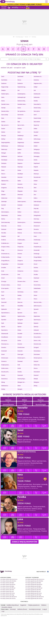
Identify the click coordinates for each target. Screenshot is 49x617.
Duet (2, 295)
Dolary (19, 215)
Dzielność (4, 351)
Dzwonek (20, 375)
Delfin (19, 153)
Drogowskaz (4, 264)
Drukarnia (20, 271)
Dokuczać (36, 212)
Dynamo (20, 312)
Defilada (20, 139)
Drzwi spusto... (5, 288)
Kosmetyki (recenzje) (35, 609)
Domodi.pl (13, 609)
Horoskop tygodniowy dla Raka (33, 589)
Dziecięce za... (5, 344)
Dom (19, 219)
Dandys (3, 107)
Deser (3, 170)
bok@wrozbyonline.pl (13, 605)
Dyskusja (20, 323)
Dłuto (35, 191)
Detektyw (20, 173)
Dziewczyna (4, 358)
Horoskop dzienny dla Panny (7, 593)
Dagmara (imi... (38, 83)
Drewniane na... (5, 253)
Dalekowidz (37, 94)
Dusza (35, 299)
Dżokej (3, 389)
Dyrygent (20, 319)
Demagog (36, 156)
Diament (20, 184)
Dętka (19, 180)
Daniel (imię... (37, 107)
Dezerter (20, 177)
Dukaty (19, 295)
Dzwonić (36, 375)
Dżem (19, 385)
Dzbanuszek (4, 333)
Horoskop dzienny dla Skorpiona (8, 596)
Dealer (3, 128)
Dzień (3, 354)
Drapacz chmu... (5, 246)
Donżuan (3, 229)
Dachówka (4, 80)
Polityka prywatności (34, 605)
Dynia (35, 312)
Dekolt (35, 146)
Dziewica (3, 361)
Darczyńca (37, 111)
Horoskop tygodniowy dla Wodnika (34, 581)
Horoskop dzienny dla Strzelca (8, 598)
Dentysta (3, 163)
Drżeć (19, 288)
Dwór (2, 306)
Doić (19, 208)
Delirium (20, 156)
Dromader (20, 264)
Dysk (2, 323)
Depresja (20, 167)
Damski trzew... (5, 104)
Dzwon (3, 375)
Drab (35, 236)
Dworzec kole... (38, 302)
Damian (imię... (22, 101)
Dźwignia (36, 382)
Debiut (3, 132)
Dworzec (20, 302)
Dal (18, 90)
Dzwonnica (4, 378)
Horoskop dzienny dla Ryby (7, 582)
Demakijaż (4, 160)
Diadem (3, 184)
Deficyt (3, 139)
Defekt (35, 135)
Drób (19, 267)
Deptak (36, 167)
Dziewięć (20, 361)
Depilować (37, 163)
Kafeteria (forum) (22, 609)
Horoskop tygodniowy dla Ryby (33, 582)
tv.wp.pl (44, 609)
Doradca (36, 229)
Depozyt (3, 167)
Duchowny (20, 292)
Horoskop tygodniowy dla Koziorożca (34, 579)
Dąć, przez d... (5, 125)
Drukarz (36, 271)
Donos (19, 226)
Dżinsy (35, 385)
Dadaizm (3, 83)
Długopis (20, 191)
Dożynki (3, 236)
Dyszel (3, 326)
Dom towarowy (5, 222)
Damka (36, 101)
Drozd (35, 264)
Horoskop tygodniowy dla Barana (33, 584)
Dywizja (36, 326)
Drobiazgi (36, 253)
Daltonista (36, 97)
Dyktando (4, 309)
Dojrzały (36, 208)
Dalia (2, 97)
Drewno (20, 253)
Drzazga (3, 281)
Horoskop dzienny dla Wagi (7, 595)
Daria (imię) (4, 114)
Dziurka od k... (5, 372)
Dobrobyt (4, 201)
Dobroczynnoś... (22, 201)
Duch (2, 292)
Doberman (4, 198)
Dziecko (20, 344)
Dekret (19, 149)
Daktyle (3, 90)
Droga (19, 257)
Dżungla (20, 389)
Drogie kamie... (38, 260)
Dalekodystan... (22, 94)
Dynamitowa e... (5, 312)
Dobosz (20, 198)
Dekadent (36, 142)
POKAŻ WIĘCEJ (25, 601)
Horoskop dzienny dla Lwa (7, 591)
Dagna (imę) (4, 87)
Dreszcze (20, 250)
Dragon (20, 243)
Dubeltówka (37, 288)
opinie (21, 411)
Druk (2, 271)
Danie (19, 107)
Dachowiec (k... (38, 76)
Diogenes (4, 187)
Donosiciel (37, 226)
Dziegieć (36, 347)
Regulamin (23, 605)
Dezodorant (37, 177)
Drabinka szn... (5, 243)
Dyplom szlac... (22, 316)
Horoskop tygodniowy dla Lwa (33, 591)
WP (13, 36)
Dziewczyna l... (22, 358)
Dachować (20, 76)
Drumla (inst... (5, 274)
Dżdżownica (4, 385)
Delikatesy (37, 153)
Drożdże (3, 267)
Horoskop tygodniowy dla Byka (33, 586)
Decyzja (3, 135)
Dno (35, 194)
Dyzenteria (4, 330)
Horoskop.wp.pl (19, 36)
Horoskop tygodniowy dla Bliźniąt (33, 588)
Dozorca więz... (38, 233)
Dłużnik (3, 194)
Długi (2, 191)
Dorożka (3, 233)
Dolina (3, 219)
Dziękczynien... (5, 365)
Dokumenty (4, 215)
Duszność (3, 302)
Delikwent (4, 156)
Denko (35, 160)
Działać (20, 337)
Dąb (19, 121)
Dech (19, 132)
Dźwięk (36, 378)
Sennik (26, 36)
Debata (20, 128)
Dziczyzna (4, 340)
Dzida (19, 340)
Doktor (19, 212)
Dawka (3, 121)
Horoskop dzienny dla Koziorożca (8, 579)
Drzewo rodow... (5, 285)
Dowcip (20, 233)
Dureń (3, 299)
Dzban (19, 330)
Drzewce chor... (22, 281)
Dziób (19, 368)
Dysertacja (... (37, 319)
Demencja (20, 160)
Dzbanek (36, 330)
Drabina (3, 239)
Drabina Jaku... (21, 239)
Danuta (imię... (5, 111)
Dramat (36, 243)
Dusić (19, 299)
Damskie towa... (22, 104)
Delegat (3, 153)
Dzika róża (37, 365)
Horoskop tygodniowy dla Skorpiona (34, 596)
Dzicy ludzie (37, 337)
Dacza (19, 80)
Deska (19, 170)
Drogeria (20, 260)
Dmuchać (20, 194)
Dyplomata (37, 316)
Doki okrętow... (5, 212)
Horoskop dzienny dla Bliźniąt (7, 588)
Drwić (3, 278)
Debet (35, 128)
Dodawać (36, 205)
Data (2, 118)
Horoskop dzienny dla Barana (7, 584)
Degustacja (21, 142)
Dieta (35, 184)
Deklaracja (21, 146)
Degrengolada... (5, 142)
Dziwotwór (37, 372)
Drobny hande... (5, 257)
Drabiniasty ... (37, 239)
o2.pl (3, 611)
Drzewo (36, 281)
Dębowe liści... (5, 180)
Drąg (2, 250)
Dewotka (3, 177)
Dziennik (20, 351)
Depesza (20, 163)
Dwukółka (20, 306)
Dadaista (36, 80)
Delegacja (36, 149)
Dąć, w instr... (21, 125)
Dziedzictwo (21, 347)
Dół (18, 236)
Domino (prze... (22, 222)
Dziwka (20, 372)
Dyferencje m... (38, 306)
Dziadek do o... (38, 333)
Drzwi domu (37, 285)
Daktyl (35, 87)
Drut (19, 274)
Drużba (36, 274)
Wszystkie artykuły (7, 607)
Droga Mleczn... (5, 260)
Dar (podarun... (22, 111)
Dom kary (36, 219)
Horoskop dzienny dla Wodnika (8, 581)
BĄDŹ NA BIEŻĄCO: (43, 571)
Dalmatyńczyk (21, 97)
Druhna (36, 267)
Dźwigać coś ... (21, 382)
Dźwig (3, 382)
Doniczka (3, 226)
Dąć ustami (37, 121)
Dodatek (20, 205)
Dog (2, 208)
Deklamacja (4, 146)
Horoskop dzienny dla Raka (7, 589)
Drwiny (20, 278)
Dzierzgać (20, 354)
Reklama (43, 605)
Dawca (19, 118)
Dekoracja (4, 149)
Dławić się (20, 187)
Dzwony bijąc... (22, 378)
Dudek (35, 292)
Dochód (3, 205)
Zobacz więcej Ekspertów (24, 541)
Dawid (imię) (37, 118)
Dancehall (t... (37, 104)
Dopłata (20, 229)
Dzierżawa (37, 354)
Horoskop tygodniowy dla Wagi (33, 595)
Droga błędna (37, 257)
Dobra (35, 198)
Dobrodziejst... (38, 201)
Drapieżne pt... (38, 246)
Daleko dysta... (5, 94)
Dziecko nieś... (38, 344)
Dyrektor (3, 319)
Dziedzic (3, 347)
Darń (35, 114)
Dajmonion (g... (22, 87)
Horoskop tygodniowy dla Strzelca (33, 598)
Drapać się (20, 246)
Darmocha (20, 114)
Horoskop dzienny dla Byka (7, 586)
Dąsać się (36, 125)
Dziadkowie (4, 337)
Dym (19, 309)
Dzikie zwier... (5, 368)
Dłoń (35, 187)
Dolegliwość (37, 215)
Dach (2, 76)
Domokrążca (37, 222)
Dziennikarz (37, 351)
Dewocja (36, 173)
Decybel (36, 132)
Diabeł (35, 180)
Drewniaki (36, 250)
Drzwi (19, 285)
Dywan (19, 326)
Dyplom (3, 316)
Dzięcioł (36, 361)
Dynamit (36, 309)
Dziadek (20, 333)
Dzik (19, 365)
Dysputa (36, 323)
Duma (35, 295)
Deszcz (3, 173)
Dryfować (36, 278)
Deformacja (37, 139)
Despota (36, 170)
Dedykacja (20, 135)
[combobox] (24, 59)
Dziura (35, 368)
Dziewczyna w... (38, 358)
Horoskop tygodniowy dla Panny (33, 593)
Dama (3, 101)
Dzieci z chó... (37, 340)
